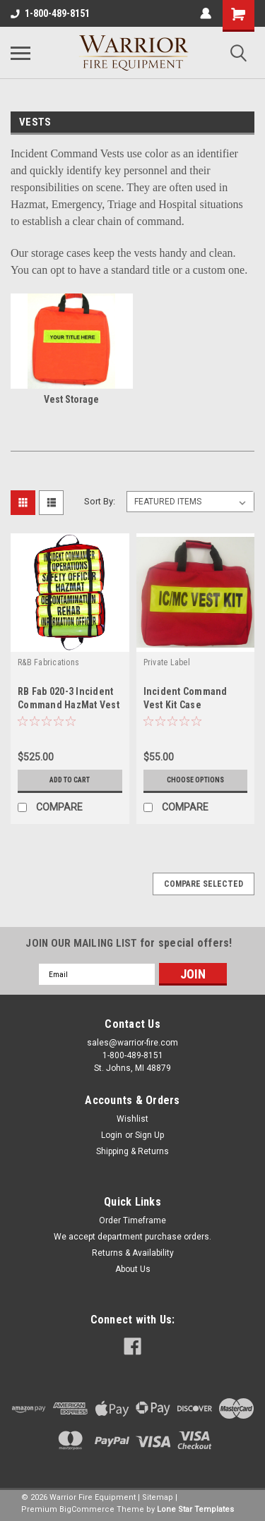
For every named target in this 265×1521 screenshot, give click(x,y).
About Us (133, 1269)
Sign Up (149, 1135)
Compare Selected (203, 884)
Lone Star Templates (195, 1509)
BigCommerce (86, 1509)
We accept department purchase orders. (132, 1237)
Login (111, 1135)
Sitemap (157, 1497)
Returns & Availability (133, 1253)
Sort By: (99, 501)
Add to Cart (69, 780)
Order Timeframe (132, 1220)
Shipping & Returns (132, 1151)
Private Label (166, 662)
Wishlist (132, 1119)
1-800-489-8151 (50, 13)
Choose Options (195, 780)
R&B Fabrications (48, 662)
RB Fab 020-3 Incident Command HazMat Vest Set (68, 705)
